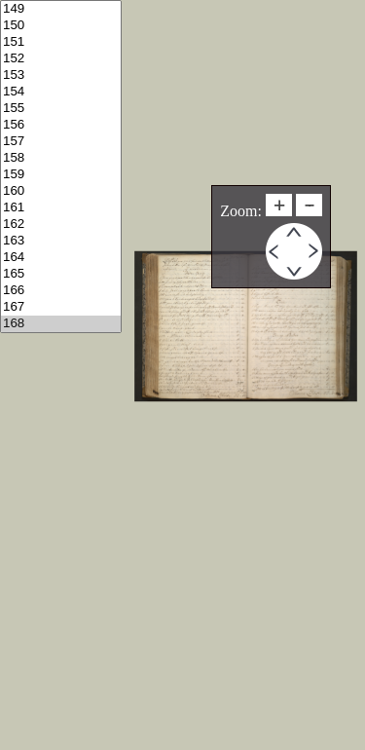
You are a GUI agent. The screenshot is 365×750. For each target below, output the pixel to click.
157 (61, 141)
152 (61, 59)
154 (61, 92)
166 (61, 290)
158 (61, 158)
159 (61, 175)
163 (61, 241)
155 (61, 108)
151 (61, 42)
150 (61, 26)
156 (61, 125)
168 (61, 324)
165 (61, 274)
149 (61, 9)
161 (61, 208)
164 (61, 257)
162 (61, 224)
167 (61, 307)
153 (61, 75)
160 (61, 191)
